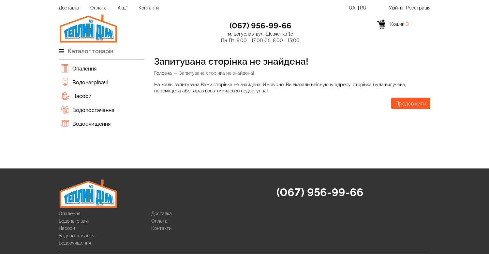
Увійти (396, 7)
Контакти (149, 7)
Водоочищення (91, 124)
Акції (122, 7)
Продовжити (410, 104)
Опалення (84, 69)
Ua (353, 7)
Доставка (69, 7)
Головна (163, 73)
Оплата (98, 7)
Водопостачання (93, 110)
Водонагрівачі (90, 82)
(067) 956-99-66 (319, 192)
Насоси (82, 96)
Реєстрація (418, 7)
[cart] (395, 26)
